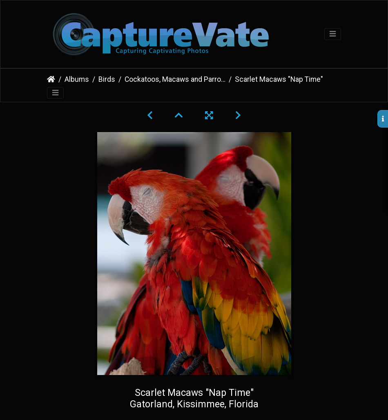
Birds (106, 79)
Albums (77, 79)
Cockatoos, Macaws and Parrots (175, 79)
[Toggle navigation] (332, 34)
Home (51, 79)
